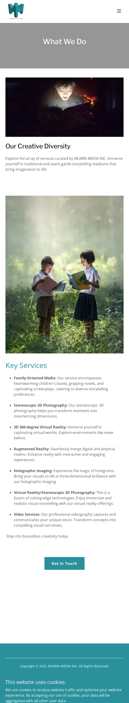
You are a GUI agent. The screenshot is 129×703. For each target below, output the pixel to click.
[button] (119, 10)
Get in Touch (64, 563)
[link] (15, 11)
